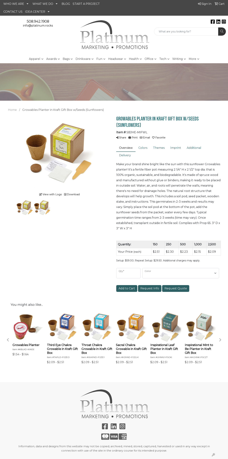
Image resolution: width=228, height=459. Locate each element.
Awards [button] (51, 59)
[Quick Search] (186, 31)
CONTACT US (12, 11)
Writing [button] (177, 59)
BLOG (66, 4)
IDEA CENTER (35, 11)
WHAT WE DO (42, 4)
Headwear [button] (115, 59)
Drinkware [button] (83, 59)
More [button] (192, 59)
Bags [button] (66, 59)
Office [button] (149, 59)
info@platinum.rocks (38, 25)
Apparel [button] (34, 59)
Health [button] (134, 59)
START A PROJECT (86, 4)
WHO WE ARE (13, 4)
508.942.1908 (38, 21)
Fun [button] (99, 59)
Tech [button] (162, 59)
